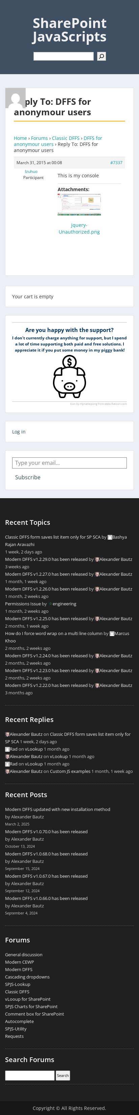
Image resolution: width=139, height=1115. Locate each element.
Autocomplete (19, 1021)
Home (20, 138)
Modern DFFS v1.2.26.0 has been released (46, 589)
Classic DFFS (66, 138)
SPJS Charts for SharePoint (31, 1006)
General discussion (24, 955)
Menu (12, 11)
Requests (14, 1036)
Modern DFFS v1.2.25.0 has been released (46, 618)
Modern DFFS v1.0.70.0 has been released (46, 831)
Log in (19, 431)
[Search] (101, 56)
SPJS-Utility (16, 1029)
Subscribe (27, 477)
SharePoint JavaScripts (70, 29)
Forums (39, 138)
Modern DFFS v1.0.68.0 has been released (46, 854)
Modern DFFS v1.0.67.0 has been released (46, 876)
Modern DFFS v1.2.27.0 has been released (46, 574)
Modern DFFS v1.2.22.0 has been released (46, 685)
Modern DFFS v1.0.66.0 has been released (46, 898)
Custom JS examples (70, 771)
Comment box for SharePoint (34, 1014)
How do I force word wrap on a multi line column (54, 633)
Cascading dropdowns (27, 977)
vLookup (34, 749)
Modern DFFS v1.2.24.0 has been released (46, 656)
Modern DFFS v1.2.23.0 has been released (46, 670)
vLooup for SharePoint (28, 999)
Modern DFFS (18, 969)
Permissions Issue (23, 604)
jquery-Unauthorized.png (79, 228)
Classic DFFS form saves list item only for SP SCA (53, 537)
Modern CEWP (19, 962)
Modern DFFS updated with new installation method (57, 809)
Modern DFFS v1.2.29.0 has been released (46, 559)
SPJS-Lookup (17, 984)
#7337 (116, 162)
